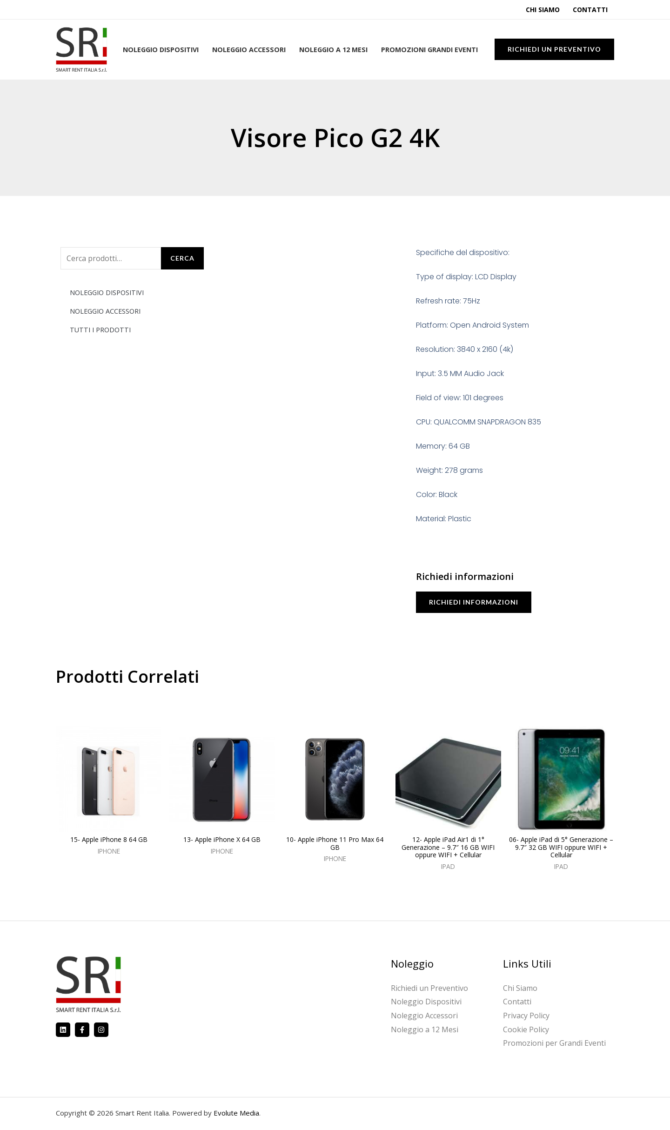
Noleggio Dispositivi (161, 49)
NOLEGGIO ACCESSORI (105, 311)
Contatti (590, 9)
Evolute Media (236, 1112)
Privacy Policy (526, 1015)
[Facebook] (82, 1029)
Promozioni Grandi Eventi (429, 49)
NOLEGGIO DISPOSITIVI (107, 292)
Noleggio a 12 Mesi (333, 49)
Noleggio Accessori (249, 49)
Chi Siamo (543, 9)
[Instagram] (101, 1029)
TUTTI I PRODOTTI (100, 329)
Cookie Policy (526, 1029)
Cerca (182, 258)
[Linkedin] (63, 1029)
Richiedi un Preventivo (429, 988)
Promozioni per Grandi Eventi (554, 1043)
